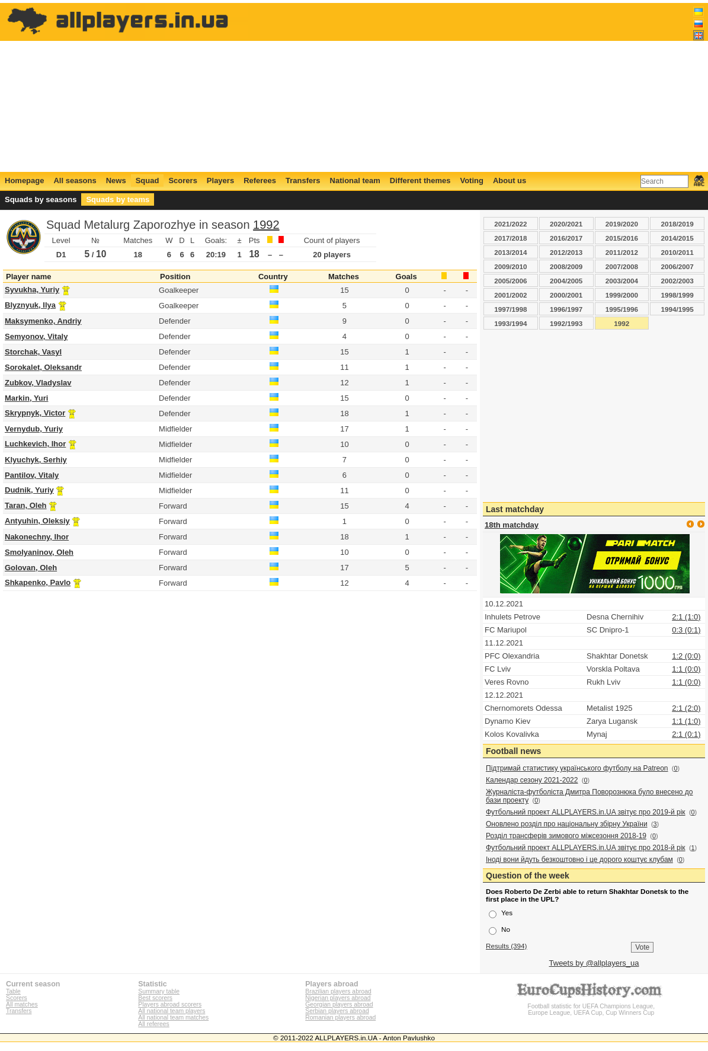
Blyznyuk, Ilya (30, 305)
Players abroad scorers (169, 1004)
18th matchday (512, 524)
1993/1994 (510, 323)
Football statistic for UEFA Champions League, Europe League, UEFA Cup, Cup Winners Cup (591, 1006)
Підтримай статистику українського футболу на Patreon (577, 768)
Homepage (24, 180)
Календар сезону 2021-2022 (532, 780)
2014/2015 (677, 238)
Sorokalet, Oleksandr (43, 367)
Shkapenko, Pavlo (38, 582)
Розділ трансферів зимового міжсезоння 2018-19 (566, 836)
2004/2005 (566, 281)
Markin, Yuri (26, 398)
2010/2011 (677, 252)
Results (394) (506, 946)
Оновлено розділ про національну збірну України (567, 824)
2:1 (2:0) (686, 708)
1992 (266, 224)
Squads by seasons (40, 199)
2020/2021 (566, 224)
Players (220, 180)
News (116, 180)
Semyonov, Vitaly (36, 336)
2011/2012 (622, 252)
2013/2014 (510, 252)
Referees (260, 180)
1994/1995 (677, 309)
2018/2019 (677, 224)
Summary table (159, 991)
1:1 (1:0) (686, 721)
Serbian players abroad (337, 1011)
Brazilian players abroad (338, 991)
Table (13, 991)
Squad (147, 180)
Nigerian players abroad (337, 998)
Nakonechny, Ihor (37, 536)
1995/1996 (622, 309)
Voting (471, 180)
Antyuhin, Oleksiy (37, 520)
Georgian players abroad (339, 1004)
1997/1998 (510, 309)
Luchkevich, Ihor (35, 443)
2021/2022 (510, 224)
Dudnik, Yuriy (29, 489)
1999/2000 (622, 295)
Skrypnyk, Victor (35, 412)
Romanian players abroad (340, 1017)
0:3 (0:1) (686, 629)
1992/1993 (566, 323)
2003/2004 (622, 281)
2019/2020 (622, 224)
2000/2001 (566, 295)
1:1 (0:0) (686, 669)
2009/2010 (510, 266)
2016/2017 (566, 238)
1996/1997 (566, 309)
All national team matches (173, 1017)
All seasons (74, 180)
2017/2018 (510, 238)
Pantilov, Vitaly (32, 475)
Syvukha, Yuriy (32, 289)
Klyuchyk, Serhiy (36, 459)
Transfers (303, 180)
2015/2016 (622, 238)
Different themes (420, 180)
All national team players (171, 1011)
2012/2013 (566, 252)
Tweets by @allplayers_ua (594, 963)
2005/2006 (510, 281)
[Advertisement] (488, 87)
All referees (153, 1024)
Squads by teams (117, 199)
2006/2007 (677, 266)
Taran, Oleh (26, 505)
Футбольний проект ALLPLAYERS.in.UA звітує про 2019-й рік (585, 812)
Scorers (182, 180)
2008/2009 (566, 266)
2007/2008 (622, 266)
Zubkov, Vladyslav (38, 382)
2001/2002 (510, 295)
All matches (22, 1004)
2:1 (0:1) (686, 734)
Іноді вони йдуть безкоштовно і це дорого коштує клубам (579, 859)
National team (355, 180)
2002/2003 (677, 281)
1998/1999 (677, 295)
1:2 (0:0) (686, 655)
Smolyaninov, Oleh (39, 552)
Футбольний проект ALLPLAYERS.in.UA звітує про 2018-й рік (585, 848)
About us (509, 180)
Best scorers (155, 998)
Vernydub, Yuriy (34, 428)
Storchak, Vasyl (33, 351)
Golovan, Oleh (31, 567)
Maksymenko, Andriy (43, 321)
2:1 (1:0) (686, 616)
